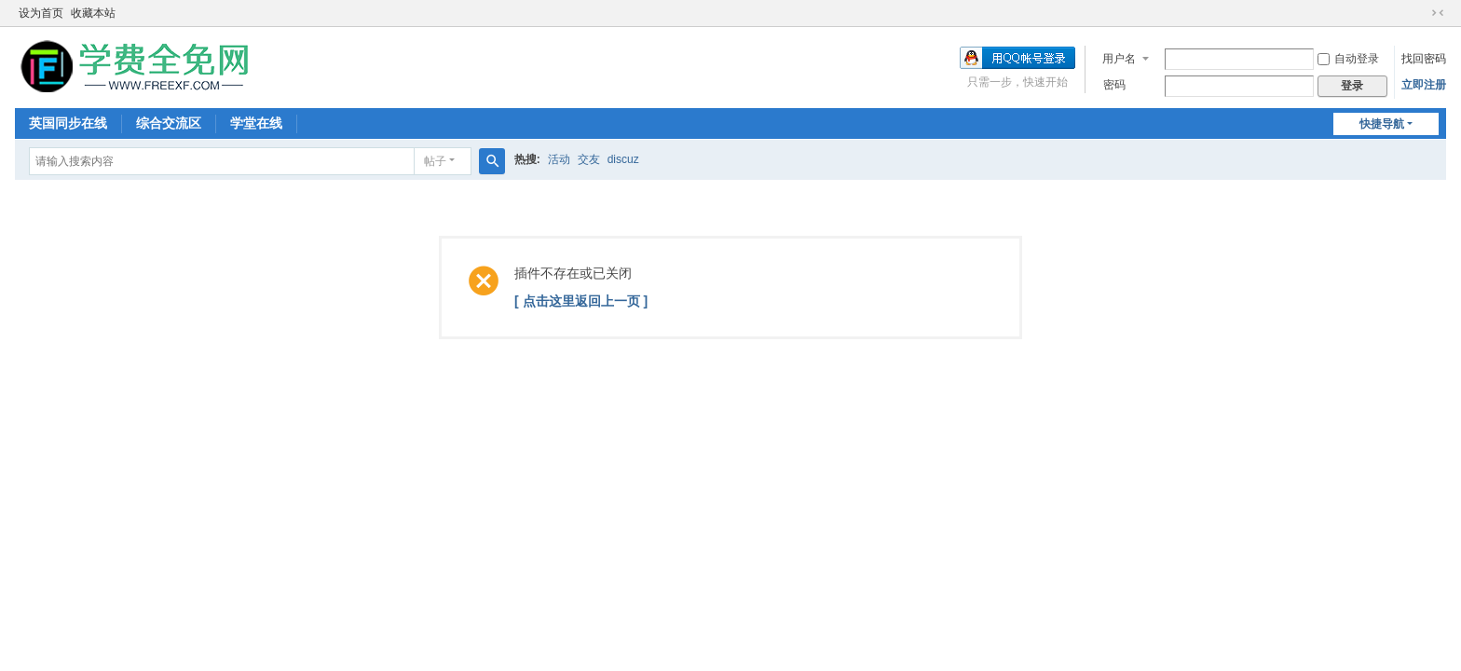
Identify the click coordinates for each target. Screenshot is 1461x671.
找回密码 (1423, 58)
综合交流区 (168, 123)
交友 (589, 159)
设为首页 (41, 13)
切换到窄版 (1437, 13)
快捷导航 (1381, 123)
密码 (1114, 84)
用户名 (1119, 58)
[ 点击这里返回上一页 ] (581, 301)
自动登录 (1348, 58)
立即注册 (1423, 84)
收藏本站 (93, 13)
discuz (623, 159)
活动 (559, 159)
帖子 (435, 161)
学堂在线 (256, 123)
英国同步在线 (68, 123)
